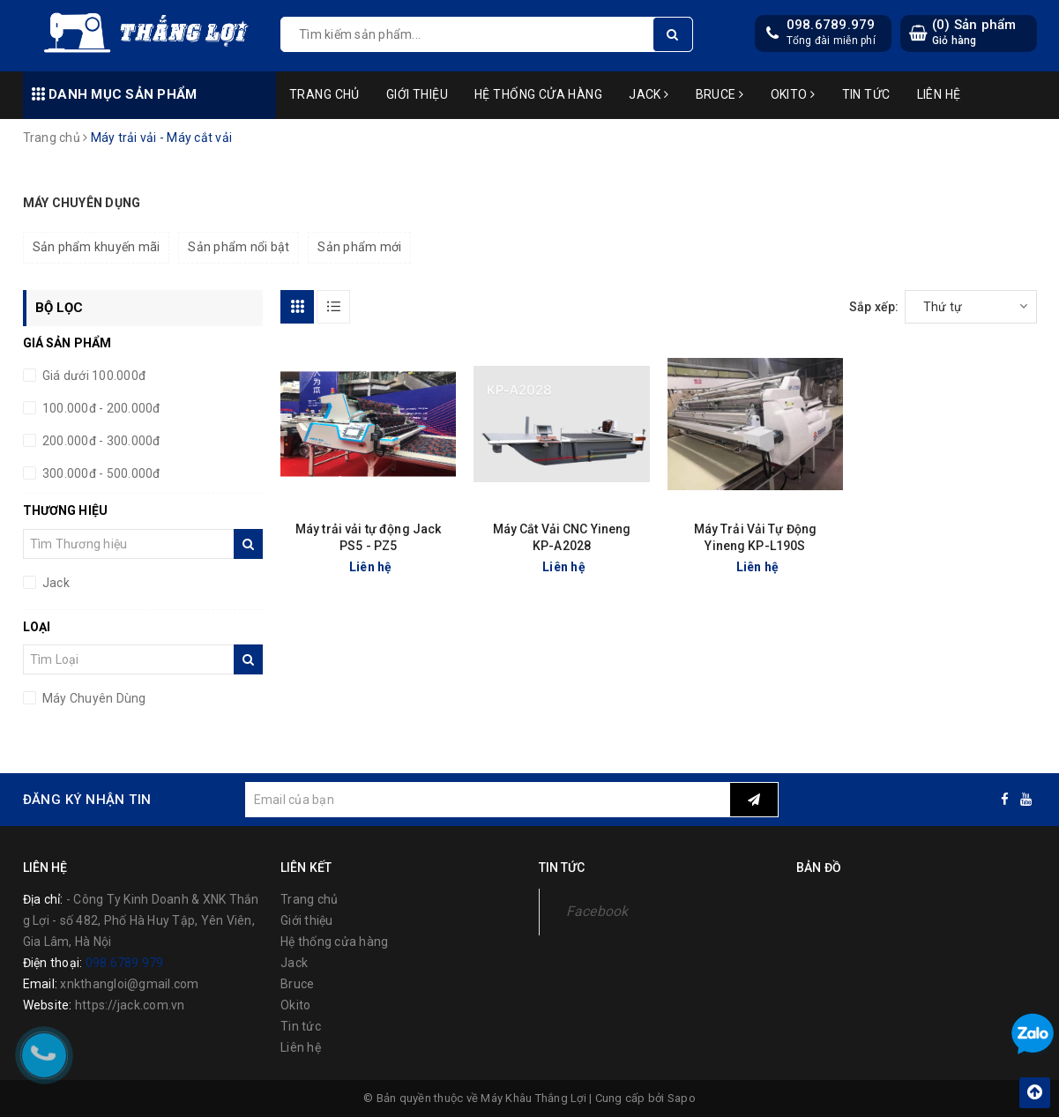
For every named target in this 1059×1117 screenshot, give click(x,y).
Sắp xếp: (874, 307)
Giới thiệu (417, 94)
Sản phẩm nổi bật (238, 247)
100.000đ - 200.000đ (100, 408)
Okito (793, 94)
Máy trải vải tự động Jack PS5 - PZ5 (368, 537)
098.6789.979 (831, 25)
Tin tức (866, 94)
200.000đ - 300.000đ (100, 441)
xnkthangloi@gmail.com (129, 984)
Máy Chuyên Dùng (93, 698)
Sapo (681, 1098)
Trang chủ (324, 94)
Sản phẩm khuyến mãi (96, 247)
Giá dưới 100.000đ (93, 376)
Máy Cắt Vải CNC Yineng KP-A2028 (562, 537)
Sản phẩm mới (359, 247)
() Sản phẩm (974, 32)
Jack (649, 94)
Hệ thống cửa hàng (538, 94)
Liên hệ (939, 94)
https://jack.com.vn (130, 1005)
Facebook (597, 911)
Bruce (720, 94)
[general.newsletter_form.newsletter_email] (487, 799)
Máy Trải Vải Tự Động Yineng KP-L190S (755, 537)
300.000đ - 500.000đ (100, 473)
